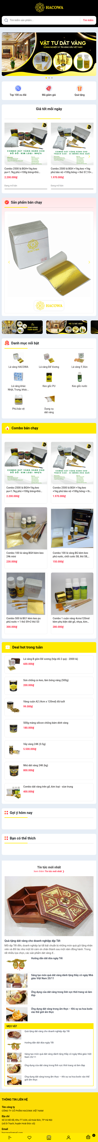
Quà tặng (79, 94)
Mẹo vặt (12, 1026)
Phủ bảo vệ (18, 408)
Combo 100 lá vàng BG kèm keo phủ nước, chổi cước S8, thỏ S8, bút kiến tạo (70, 554)
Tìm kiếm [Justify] (88, 20)
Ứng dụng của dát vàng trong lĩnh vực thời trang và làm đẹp (55, 1065)
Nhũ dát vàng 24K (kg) (35, 765)
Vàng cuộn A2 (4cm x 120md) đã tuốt (44, 701)
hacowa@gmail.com (12, 1132)
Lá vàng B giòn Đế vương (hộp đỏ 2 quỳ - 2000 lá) (50, 659)
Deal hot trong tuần (24, 647)
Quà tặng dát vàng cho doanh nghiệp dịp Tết (47, 1031)
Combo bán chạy (21, 428)
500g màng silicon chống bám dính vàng (45, 722)
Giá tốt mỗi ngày (49, 109)
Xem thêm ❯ (49, 871)
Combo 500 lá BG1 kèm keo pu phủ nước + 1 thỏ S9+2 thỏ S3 (23, 620)
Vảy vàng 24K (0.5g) (34, 744)
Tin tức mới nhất (49, 867)
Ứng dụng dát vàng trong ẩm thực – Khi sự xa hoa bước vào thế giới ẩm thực (57, 1078)
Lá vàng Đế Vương (49, 366)
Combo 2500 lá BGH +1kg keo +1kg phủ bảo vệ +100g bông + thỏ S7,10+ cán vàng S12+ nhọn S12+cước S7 (71, 170)
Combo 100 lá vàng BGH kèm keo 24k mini (25, 554)
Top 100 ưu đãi (18, 94)
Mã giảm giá (49, 94)
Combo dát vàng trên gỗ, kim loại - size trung (48, 786)
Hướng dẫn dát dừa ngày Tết (39, 1042)
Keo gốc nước (79, 386)
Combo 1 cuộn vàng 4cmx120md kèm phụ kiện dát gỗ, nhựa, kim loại (71, 620)
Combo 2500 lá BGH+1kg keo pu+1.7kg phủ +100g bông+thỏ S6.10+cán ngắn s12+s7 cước (21, 170)
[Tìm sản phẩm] (49, 20)
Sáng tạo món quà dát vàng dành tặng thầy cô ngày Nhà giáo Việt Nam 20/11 (58, 1055)
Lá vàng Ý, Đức (79, 366)
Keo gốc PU (49, 386)
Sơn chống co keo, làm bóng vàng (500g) (46, 680)
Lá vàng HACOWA (18, 366)
